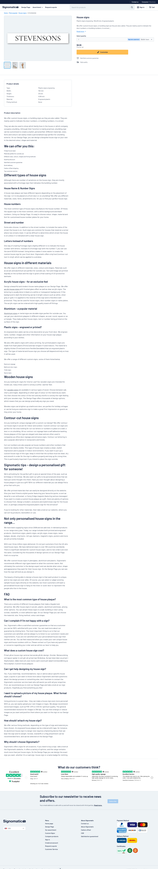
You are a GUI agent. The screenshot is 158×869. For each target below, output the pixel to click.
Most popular (13, 13)
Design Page (25, 7)
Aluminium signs (10, 313)
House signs (22, 13)
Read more (82, 31)
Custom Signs (50, 833)
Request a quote (51, 7)
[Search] (98, 7)
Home (6, 13)
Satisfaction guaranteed (89, 836)
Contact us (85, 823)
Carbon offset (86, 830)
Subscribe (112, 801)
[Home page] (22, 821)
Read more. (98, 805)
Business (153, 2)
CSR (82, 833)
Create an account (51, 843)
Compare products (51, 836)
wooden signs (12, 390)
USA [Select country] (8, 828)
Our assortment (50, 830)
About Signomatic (87, 827)
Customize (102, 52)
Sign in (47, 840)
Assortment (38, 7)
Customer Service (51, 849)
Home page (49, 823)
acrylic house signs (12, 289)
